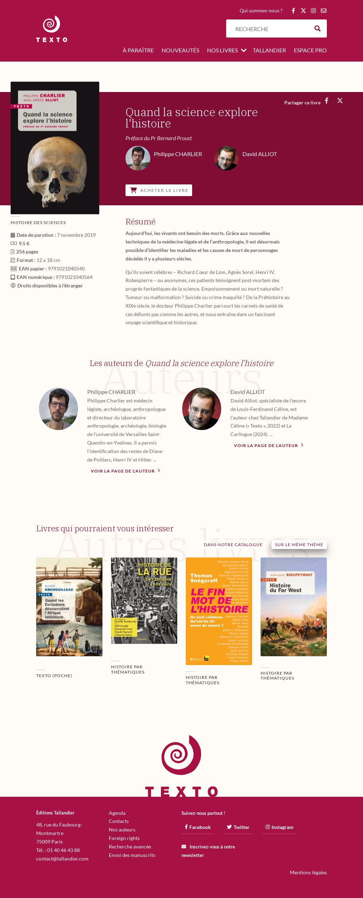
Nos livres (222, 50)
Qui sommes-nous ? (261, 10)
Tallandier (269, 50)
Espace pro (310, 50)
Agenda (117, 813)
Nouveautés (180, 50)
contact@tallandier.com (62, 859)
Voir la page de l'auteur (125, 470)
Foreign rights (124, 838)
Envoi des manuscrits (132, 855)
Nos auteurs (122, 829)
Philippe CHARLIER (111, 391)
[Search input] (270, 28)
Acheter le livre (159, 190)
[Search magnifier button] (318, 28)
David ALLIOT (247, 391)
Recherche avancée (130, 846)
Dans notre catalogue (233, 544)
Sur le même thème (299, 544)
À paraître (138, 50)
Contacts (119, 821)
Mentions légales (308, 872)
